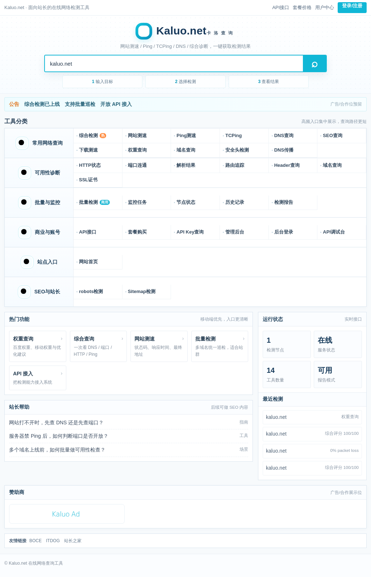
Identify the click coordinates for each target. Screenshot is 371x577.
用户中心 (324, 7)
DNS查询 (283, 135)
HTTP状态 (90, 165)
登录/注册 (352, 5)
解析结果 (185, 165)
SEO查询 (332, 135)
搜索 (314, 63)
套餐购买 (137, 232)
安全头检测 (237, 150)
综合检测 (92, 135)
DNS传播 (283, 150)
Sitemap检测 (142, 291)
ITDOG (53, 540)
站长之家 (73, 540)
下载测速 (88, 150)
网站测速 (137, 135)
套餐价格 (302, 7)
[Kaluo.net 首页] (185, 31)
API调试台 (334, 232)
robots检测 (91, 291)
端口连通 (137, 165)
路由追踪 (234, 165)
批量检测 (94, 202)
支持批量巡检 (80, 104)
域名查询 (185, 150)
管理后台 (234, 232)
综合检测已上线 (42, 104)
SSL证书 (88, 179)
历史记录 (234, 202)
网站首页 (88, 261)
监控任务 (137, 202)
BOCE (35, 540)
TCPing (233, 135)
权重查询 (137, 150)
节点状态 (185, 202)
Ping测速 (186, 135)
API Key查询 (190, 232)
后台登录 (283, 232)
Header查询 (287, 165)
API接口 (280, 7)
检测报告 (283, 202)
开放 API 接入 (116, 104)
